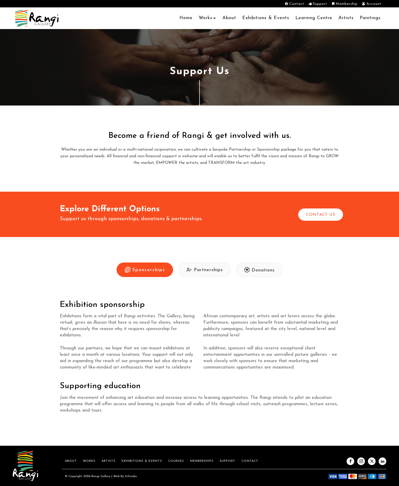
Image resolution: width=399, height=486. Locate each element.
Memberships (201, 461)
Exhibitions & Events (265, 18)
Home (186, 18)
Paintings (370, 18)
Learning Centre (313, 18)
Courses (176, 461)
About (229, 18)
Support (227, 461)
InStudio (130, 476)
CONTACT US (320, 215)
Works (207, 18)
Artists (346, 18)
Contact (249, 461)
